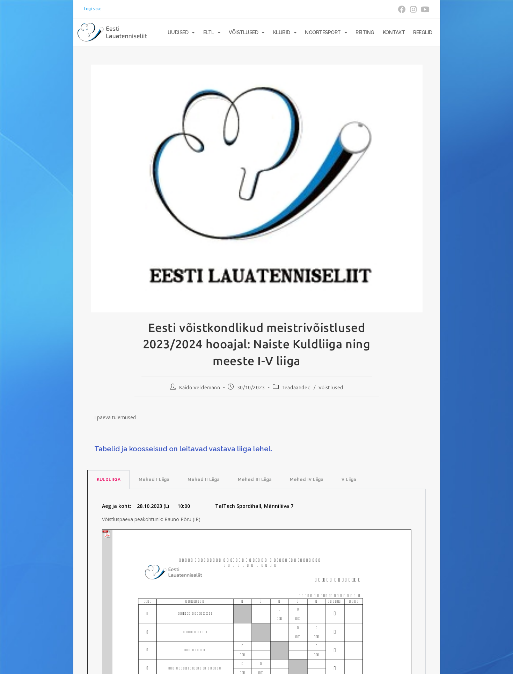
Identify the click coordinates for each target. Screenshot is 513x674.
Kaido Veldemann (199, 388)
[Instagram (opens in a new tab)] (413, 9)
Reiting (365, 32)
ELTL (212, 32)
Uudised (181, 32)
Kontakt (394, 32)
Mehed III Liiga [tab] (254, 479)
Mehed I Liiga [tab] (154, 479)
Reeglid (422, 32)
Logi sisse (93, 8)
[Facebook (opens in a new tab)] (402, 9)
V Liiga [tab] (349, 479)
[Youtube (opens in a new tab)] (424, 9)
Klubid (285, 32)
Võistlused (247, 32)
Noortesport (326, 32)
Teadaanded (296, 388)
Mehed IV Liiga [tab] (306, 479)
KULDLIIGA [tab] (108, 479)
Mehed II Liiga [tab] (204, 479)
